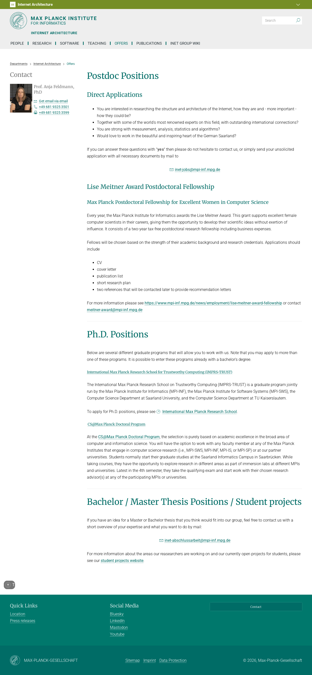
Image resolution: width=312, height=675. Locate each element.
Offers (121, 43)
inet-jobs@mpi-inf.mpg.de (197, 169)
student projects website (122, 560)
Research (41, 43)
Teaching (97, 43)
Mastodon (119, 627)
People (17, 43)
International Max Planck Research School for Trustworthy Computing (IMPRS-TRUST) (159, 372)
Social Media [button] (124, 606)
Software (69, 43)
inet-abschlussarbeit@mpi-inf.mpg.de (197, 540)
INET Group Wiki (185, 43)
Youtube (117, 634)
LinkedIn (117, 620)
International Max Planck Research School (199, 411)
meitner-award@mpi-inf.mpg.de (114, 309)
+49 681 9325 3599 (54, 113)
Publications (149, 43)
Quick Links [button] (23, 606)
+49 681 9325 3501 (54, 107)
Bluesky (117, 614)
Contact (256, 607)
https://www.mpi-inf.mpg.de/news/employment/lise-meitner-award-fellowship (213, 303)
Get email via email (53, 101)
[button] (297, 4)
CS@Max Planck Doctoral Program (116, 424)
